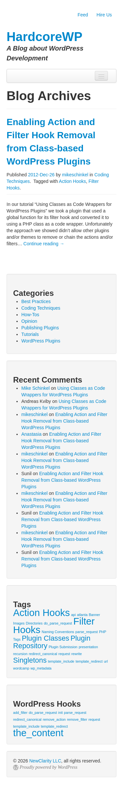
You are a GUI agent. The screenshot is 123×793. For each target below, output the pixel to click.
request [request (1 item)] (64, 654)
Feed (82, 14)
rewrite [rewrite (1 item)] (77, 654)
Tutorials (30, 334)
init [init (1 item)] (60, 713)
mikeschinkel (75, 174)
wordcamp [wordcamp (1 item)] (21, 668)
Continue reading (43, 243)
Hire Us (104, 14)
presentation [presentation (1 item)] (88, 647)
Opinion (29, 321)
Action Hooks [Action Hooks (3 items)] (41, 612)
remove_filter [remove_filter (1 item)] (77, 719)
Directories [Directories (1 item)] (34, 623)
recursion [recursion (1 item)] (20, 654)
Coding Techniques (40, 308)
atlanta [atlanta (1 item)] (82, 615)
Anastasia (31, 434)
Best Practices (36, 301)
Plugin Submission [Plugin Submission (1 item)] (63, 647)
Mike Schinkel (35, 388)
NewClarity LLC (45, 760)
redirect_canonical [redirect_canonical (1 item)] (43, 654)
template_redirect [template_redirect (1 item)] (88, 661)
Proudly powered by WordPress (48, 767)
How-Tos (30, 314)
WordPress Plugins (40, 340)
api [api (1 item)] (73, 615)
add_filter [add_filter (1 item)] (20, 713)
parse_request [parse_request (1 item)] (86, 632)
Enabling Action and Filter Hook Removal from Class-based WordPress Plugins (64, 421)
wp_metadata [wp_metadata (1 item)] (41, 668)
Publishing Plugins (40, 327)
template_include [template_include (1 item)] (61, 661)
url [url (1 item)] (106, 661)
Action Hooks (72, 181)
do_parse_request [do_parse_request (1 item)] (58, 623)
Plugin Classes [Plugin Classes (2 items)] (45, 638)
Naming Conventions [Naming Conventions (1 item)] (58, 632)
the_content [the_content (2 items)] (38, 732)
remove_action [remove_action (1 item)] (54, 719)
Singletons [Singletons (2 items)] (30, 660)
